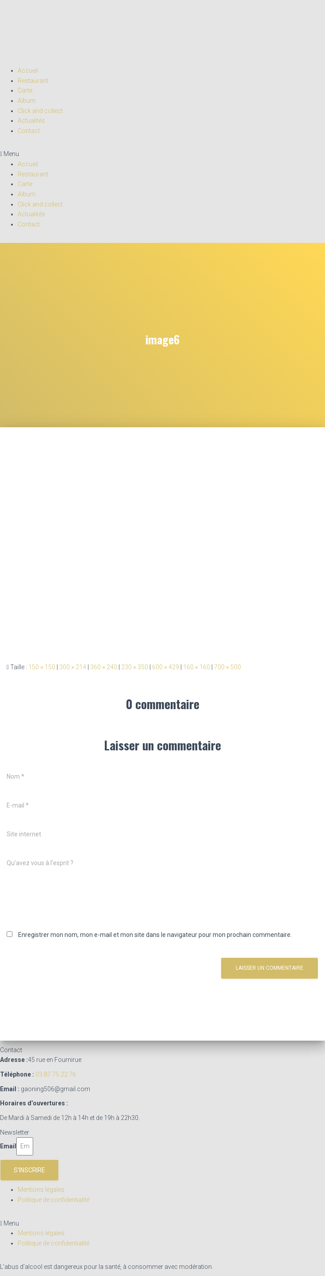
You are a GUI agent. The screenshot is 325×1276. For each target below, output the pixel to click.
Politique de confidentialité (53, 1199)
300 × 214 (72, 667)
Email (8, 1146)
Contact (29, 130)
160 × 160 (196, 667)
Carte (25, 90)
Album (27, 100)
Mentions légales (41, 1189)
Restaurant (33, 80)
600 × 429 (165, 667)
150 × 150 (41, 667)
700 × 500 (227, 667)
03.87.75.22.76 (55, 1074)
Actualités (31, 120)
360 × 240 (103, 667)
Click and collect (40, 110)
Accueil (28, 70)
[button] (162, 154)
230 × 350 (134, 667)
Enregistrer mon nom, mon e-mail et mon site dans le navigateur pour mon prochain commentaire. (155, 934)
